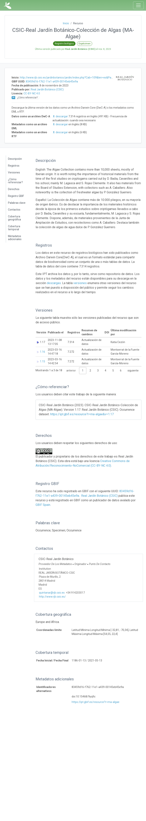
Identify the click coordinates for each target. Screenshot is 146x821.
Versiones (14, 172)
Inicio (66, 23)
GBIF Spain (43, 505)
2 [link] (90, 370)
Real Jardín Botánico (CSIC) (47, 89)
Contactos (14, 209)
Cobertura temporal (14, 228)
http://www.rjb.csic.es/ (52, 596)
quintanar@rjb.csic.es (52, 592)
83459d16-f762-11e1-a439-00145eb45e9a (52, 81)
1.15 (42, 361)
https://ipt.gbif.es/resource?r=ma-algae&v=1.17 (82, 414)
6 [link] (120, 370)
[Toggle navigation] (138, 5)
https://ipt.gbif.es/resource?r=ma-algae (95, 701)
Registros (13, 165)
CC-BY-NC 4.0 (32, 93)
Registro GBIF (16, 195)
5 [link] (113, 370)
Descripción (15, 158)
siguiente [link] (133, 370)
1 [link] (82, 370)
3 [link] (98, 370)
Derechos (13, 189)
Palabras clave (16, 202)
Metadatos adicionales (14, 238)
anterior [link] (71, 370)
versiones (80, 283)
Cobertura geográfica (14, 218)
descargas (54, 283)
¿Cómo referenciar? (15, 181)
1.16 (42, 351)
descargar (60, 116)
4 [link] (105, 370)
